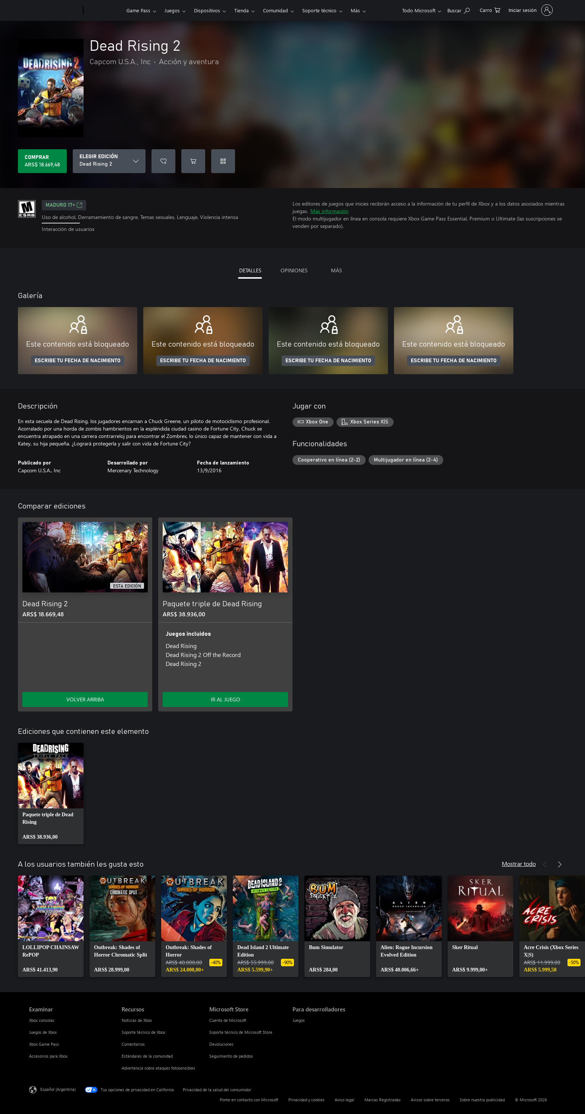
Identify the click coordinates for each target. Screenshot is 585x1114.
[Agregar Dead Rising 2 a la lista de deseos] (163, 161)
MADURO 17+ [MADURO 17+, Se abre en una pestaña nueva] (64, 205)
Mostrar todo (519, 863)
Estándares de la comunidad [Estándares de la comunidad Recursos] (147, 1056)
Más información (329, 211)
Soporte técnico (319, 10)
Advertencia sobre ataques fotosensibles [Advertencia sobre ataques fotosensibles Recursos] (158, 1068)
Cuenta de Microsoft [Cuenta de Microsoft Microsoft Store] (227, 1020)
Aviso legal (344, 1099)
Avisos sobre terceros (430, 1099)
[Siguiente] (559, 864)
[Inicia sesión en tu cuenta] (530, 10)
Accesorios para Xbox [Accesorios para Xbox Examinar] (48, 1056)
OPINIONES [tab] (294, 270)
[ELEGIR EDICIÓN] (109, 161)
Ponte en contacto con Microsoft (249, 1099)
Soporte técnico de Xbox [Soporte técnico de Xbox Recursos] (143, 1032)
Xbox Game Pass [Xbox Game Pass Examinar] (44, 1044)
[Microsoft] (54, 10)
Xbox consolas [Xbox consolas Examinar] (41, 1020)
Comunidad (275, 10)
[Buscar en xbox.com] (458, 9)
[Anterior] (544, 864)
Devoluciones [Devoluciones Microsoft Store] (221, 1044)
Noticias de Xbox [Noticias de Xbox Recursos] (137, 1020)
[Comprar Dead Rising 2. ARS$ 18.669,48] (42, 161)
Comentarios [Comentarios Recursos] (133, 1044)
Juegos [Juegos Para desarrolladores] (298, 1020)
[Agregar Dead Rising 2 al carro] (193, 161)
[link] (51, 793)
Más (355, 10)
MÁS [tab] (336, 270)
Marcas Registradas (383, 1099)
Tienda (241, 10)
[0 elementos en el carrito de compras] (490, 9)
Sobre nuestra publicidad (482, 1099)
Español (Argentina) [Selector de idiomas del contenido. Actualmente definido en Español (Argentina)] (58, 1088)
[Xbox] (104, 10)
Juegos (172, 10)
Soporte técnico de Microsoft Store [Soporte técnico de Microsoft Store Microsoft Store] (240, 1032)
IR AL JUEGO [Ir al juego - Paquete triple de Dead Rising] (225, 699)
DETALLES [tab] (250, 270)
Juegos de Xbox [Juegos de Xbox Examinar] (43, 1032)
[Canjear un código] (223, 161)
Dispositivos (207, 10)
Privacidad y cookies (306, 1099)
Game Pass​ (138, 10)
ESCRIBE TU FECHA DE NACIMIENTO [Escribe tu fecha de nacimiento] (78, 360)
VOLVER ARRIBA (85, 699)
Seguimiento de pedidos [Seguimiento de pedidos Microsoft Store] (231, 1056)
